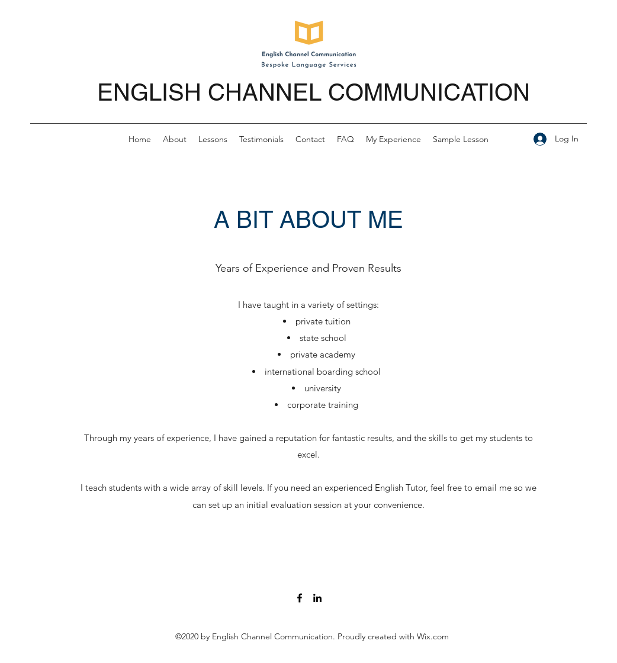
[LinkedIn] (317, 598)
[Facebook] (300, 598)
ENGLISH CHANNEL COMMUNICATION (313, 92)
